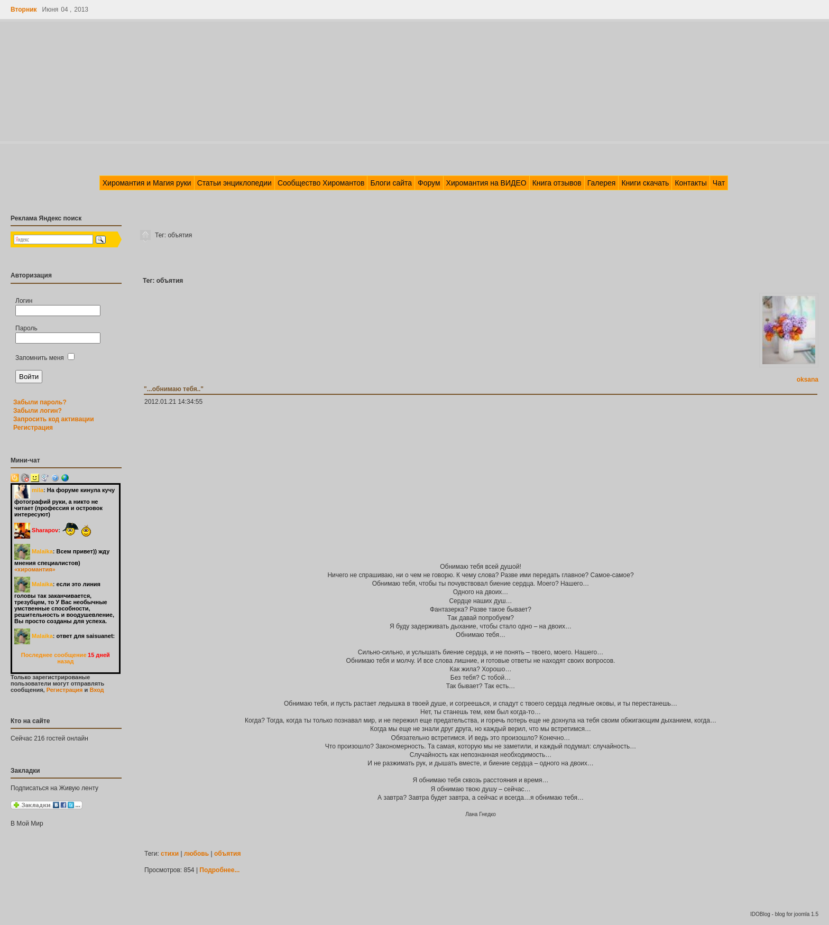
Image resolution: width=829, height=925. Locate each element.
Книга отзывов (557, 183)
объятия (227, 853)
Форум (429, 183)
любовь (196, 853)
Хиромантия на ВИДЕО (486, 183)
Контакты (690, 183)
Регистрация (33, 427)
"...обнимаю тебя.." (174, 389)
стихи (170, 853)
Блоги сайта (391, 183)
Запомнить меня (45, 358)
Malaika (42, 551)
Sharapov (45, 530)
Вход (96, 690)
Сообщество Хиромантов (321, 183)
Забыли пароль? (40, 402)
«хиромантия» (35, 569)
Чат (719, 183)
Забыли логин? (37, 410)
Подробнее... (219, 870)
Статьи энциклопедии (234, 183)
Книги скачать (645, 183)
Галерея (601, 183)
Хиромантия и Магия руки (147, 183)
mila (37, 490)
